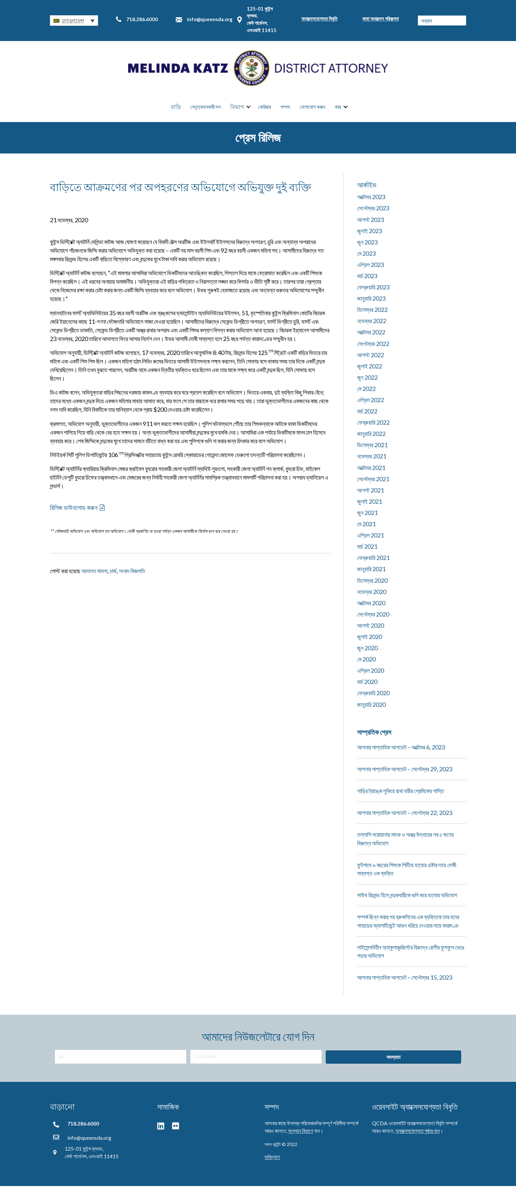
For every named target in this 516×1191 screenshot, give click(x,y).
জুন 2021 (367, 517)
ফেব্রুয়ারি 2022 (373, 427)
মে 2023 (366, 258)
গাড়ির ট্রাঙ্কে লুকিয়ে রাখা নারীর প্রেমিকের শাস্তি (400, 795)
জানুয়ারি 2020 (371, 709)
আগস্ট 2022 (370, 359)
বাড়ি (176, 109)
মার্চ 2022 (367, 415)
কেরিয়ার (264, 109)
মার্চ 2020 (367, 686)
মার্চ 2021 (367, 551)
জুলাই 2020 (369, 641)
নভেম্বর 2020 (371, 596)
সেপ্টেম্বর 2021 (373, 483)
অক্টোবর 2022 (371, 337)
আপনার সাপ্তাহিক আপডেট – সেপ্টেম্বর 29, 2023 (404, 773)
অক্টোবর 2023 (371, 201)
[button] (74, 20)
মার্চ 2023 (367, 280)
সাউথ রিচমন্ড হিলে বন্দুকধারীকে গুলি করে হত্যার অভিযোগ (407, 899)
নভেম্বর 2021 (371, 461)
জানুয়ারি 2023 (371, 303)
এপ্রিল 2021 (370, 539)
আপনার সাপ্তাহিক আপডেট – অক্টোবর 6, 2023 (401, 751)
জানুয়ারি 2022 (371, 438)
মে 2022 (366, 393)
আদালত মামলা (94, 575)
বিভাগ (237, 109)
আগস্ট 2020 (370, 630)
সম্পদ (285, 109)
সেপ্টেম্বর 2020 (373, 618)
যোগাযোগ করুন (312, 109)
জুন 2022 (367, 382)
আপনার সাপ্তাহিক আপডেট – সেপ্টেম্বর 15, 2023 (404, 982)
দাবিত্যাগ (272, 1161)
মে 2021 (366, 528)
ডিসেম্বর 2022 (372, 314)
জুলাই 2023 (369, 235)
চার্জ (113, 575)
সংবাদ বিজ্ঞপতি (132, 575)
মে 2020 (366, 663)
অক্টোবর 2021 (371, 472)
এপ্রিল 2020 (370, 675)
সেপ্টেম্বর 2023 (373, 213)
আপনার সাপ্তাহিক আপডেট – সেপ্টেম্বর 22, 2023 (404, 817)
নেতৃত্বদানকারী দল (205, 109)
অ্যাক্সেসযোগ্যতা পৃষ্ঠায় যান (417, 1135)
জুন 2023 (367, 246)
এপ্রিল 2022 (370, 404)
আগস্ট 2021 (370, 494)
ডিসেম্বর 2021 (372, 449)
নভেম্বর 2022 (371, 325)
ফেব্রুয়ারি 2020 (373, 698)
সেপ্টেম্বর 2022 (373, 348)
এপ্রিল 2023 (370, 269)
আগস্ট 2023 (370, 224)
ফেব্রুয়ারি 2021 (373, 562)
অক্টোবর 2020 (371, 607)
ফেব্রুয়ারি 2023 (373, 291)
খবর (338, 109)
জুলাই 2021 (369, 506)
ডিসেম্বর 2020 (372, 585)
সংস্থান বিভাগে (300, 1135)
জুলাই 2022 (369, 370)
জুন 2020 (367, 652)
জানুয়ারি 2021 (371, 573)
